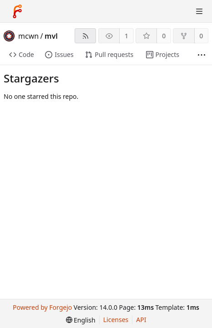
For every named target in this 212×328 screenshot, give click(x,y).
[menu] (81, 320)
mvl (51, 36)
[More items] (201, 55)
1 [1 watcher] (126, 35)
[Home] (17, 11)
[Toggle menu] (199, 11)
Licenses (116, 319)
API (141, 319)
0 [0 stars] (164, 35)
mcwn (28, 36)
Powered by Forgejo (42, 307)
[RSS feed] (85, 35)
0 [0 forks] (201, 35)
